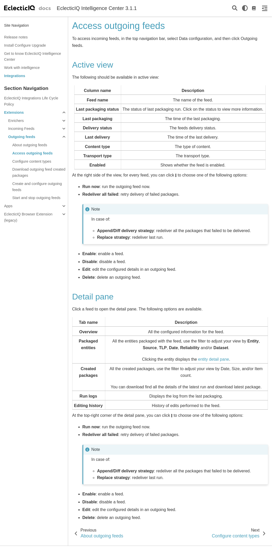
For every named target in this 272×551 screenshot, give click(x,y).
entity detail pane (213, 359)
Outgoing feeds (21, 137)
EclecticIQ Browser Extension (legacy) (28, 217)
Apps (8, 206)
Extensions (14, 112)
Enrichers (16, 121)
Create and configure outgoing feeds (37, 187)
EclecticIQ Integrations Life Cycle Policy (31, 101)
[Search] (235, 8)
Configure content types (31, 161)
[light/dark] (245, 8)
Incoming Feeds (21, 129)
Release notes (16, 37)
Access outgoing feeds (32, 153)
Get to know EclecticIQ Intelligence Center (32, 56)
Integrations (14, 76)
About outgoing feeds (29, 145)
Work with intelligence (22, 68)
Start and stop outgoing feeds (36, 198)
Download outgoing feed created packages (38, 172)
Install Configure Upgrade (25, 45)
